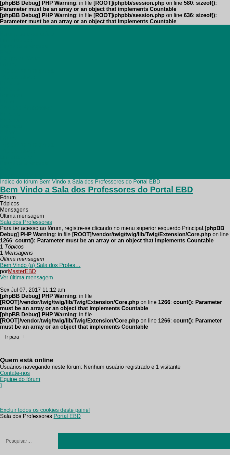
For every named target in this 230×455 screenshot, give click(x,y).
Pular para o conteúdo (27, 34)
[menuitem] (16, 40)
